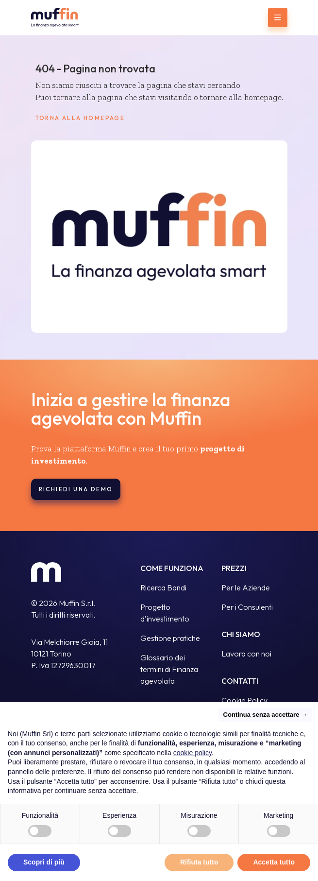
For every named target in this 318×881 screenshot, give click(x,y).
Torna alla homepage (80, 118)
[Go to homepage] (68, 17)
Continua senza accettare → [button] (265, 714)
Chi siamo (240, 634)
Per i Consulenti (247, 607)
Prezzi (234, 568)
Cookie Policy (244, 700)
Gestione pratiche (170, 638)
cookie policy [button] (192, 753)
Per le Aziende (245, 587)
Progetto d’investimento (164, 612)
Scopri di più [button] (44, 862)
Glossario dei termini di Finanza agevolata (169, 669)
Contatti (239, 681)
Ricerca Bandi (163, 587)
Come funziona (171, 568)
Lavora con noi (246, 653)
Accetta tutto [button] (274, 862)
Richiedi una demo (76, 489)
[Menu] (277, 17)
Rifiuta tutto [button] (199, 862)
